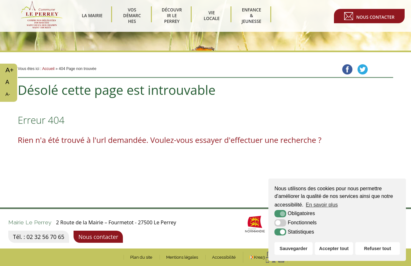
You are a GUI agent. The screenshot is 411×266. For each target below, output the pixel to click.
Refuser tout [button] (377, 248)
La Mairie (92, 16)
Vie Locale (211, 16)
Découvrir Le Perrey (172, 16)
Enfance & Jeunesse (251, 16)
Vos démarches (132, 16)
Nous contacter (375, 17)
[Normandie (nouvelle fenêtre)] (247, 237)
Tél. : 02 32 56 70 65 (38, 237)
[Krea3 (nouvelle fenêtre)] (267, 257)
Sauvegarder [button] (293, 248)
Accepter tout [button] (334, 248)
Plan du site (141, 257)
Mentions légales (182, 257)
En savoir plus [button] (322, 204)
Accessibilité (224, 257)
